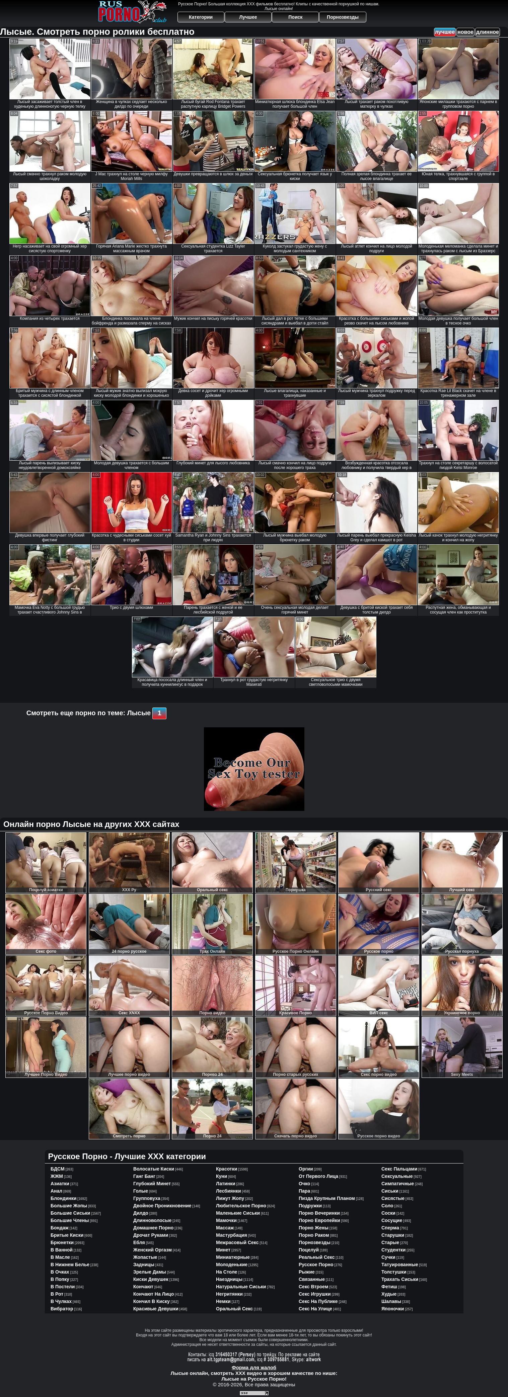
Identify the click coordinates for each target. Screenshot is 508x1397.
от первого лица (318, 1176)
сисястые (393, 1198)
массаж (225, 1227)
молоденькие (231, 1264)
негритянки (229, 1294)
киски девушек (150, 1279)
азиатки (60, 1183)
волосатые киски (153, 1169)
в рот (57, 1294)
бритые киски (67, 1235)
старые (390, 1242)
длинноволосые (152, 1220)
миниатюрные (233, 1257)
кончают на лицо (153, 1294)
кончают (143, 1286)
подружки (310, 1205)
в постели (63, 1286)
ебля (139, 1242)
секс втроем (313, 1286)
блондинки (63, 1198)
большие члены (70, 1220)
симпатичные (397, 1183)
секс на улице (315, 1308)
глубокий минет (152, 1183)
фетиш (389, 1286)
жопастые (145, 1257)
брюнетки (62, 1242)
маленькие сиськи (238, 1213)
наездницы (229, 1279)
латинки (225, 1183)
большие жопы (69, 1205)
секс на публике (318, 1301)
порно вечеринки (319, 1213)
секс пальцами (399, 1169)
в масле (60, 1257)
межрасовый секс (237, 1242)
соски (388, 1213)
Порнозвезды (343, 17)
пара (304, 1191)
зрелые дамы (149, 1272)
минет (223, 1249)
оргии (306, 1169)
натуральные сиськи (241, 1286)
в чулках (61, 1301)
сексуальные (397, 1176)
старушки (392, 1235)
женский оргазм (152, 1249)
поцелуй (309, 1249)
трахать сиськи (399, 1279)
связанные (312, 1279)
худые (388, 1294)
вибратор (62, 1308)
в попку (60, 1279)
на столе (226, 1272)
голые (140, 1191)
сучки (388, 1257)
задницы (143, 1264)
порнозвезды (315, 1242)
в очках (60, 1272)
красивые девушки (155, 1308)
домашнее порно (153, 1227)
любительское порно (241, 1205)
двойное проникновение (162, 1205)
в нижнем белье (70, 1264)
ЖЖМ (57, 1176)
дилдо (140, 1213)
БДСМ (58, 1169)
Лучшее (248, 17)
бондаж (60, 1227)
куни (221, 1176)
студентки (393, 1249)
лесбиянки (228, 1191)
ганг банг (144, 1176)
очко (304, 1183)
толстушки (394, 1272)
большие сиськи (70, 1213)
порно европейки (319, 1220)
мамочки (226, 1220)
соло (387, 1205)
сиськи (389, 1191)
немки (223, 1301)
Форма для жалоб (254, 1367)
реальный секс (317, 1257)
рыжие (307, 1272)
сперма (390, 1227)
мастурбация (231, 1235)
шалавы (391, 1301)
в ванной (62, 1249)
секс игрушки (315, 1294)
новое (465, 32)
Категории (201, 17)
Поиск (295, 17)
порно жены (314, 1227)
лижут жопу (230, 1198)
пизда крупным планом (327, 1198)
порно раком (314, 1235)
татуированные (399, 1264)
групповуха (146, 1198)
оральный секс (234, 1308)
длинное (487, 32)
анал (56, 1191)
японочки (392, 1308)
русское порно (316, 1264)
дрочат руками (150, 1235)
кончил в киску (151, 1301)
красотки (226, 1169)
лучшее (445, 32)
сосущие (391, 1220)
